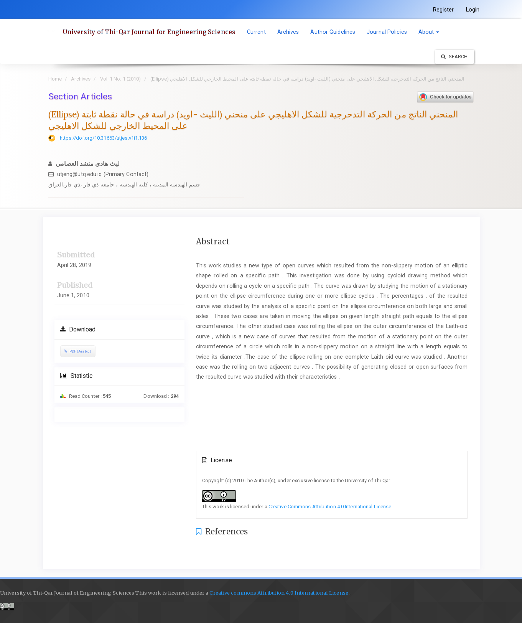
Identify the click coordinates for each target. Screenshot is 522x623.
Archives (288, 32)
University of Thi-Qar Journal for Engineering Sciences (149, 32)
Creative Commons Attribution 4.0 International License (329, 506)
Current (256, 32)
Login (473, 10)
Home (55, 79)
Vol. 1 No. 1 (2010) (120, 79)
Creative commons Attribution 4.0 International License (278, 593)
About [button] (429, 32)
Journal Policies (387, 32)
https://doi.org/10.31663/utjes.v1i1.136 (103, 138)
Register (443, 10)
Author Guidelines (332, 32)
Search (454, 56)
